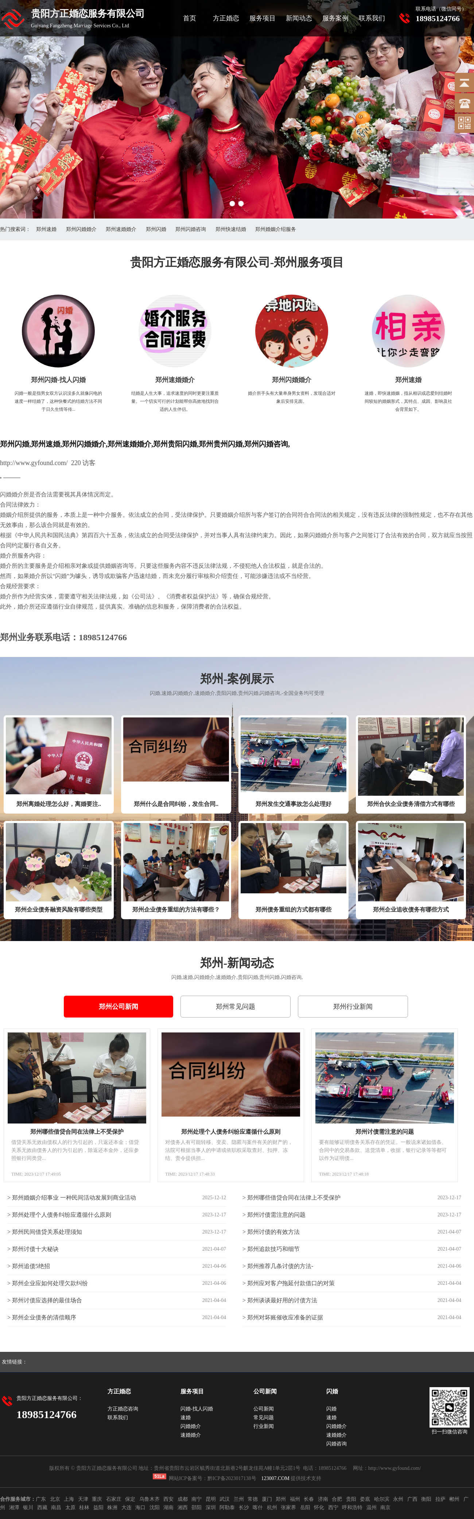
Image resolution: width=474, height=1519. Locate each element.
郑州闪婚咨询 (190, 229)
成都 (183, 1499)
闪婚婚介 (190, 1426)
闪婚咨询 (336, 1444)
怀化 (319, 1507)
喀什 (258, 1507)
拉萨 (440, 1499)
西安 (168, 1499)
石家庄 (113, 1499)
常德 (253, 1499)
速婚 (185, 1417)
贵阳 (351, 1499)
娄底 (365, 1499)
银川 (28, 1507)
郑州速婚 (46, 229)
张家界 (288, 1507)
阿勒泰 (227, 1507)
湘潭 (14, 1507)
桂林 (84, 1507)
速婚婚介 (190, 1435)
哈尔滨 (381, 1499)
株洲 (112, 1507)
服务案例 (335, 18)
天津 (83, 1499)
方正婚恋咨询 (123, 1409)
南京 (385, 1507)
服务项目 (262, 18)
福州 (295, 1499)
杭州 (272, 1507)
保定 (130, 1499)
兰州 (239, 1499)
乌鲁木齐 (149, 1499)
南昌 (56, 1507)
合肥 (337, 1499)
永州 (398, 1499)
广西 (412, 1499)
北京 (55, 1499)
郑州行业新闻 (353, 1006)
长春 (309, 1499)
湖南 (168, 1507)
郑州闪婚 (156, 229)
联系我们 (372, 18)
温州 (371, 1507)
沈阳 (154, 1507)
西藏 (42, 1507)
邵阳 (196, 1507)
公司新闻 (263, 1409)
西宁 (333, 1507)
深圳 (211, 1507)
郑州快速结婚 (230, 229)
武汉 (224, 1499)
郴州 (454, 1499)
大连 (126, 1507)
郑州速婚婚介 (121, 229)
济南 (323, 1499)
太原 (70, 1507)
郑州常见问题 (235, 1006)
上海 (69, 1499)
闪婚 (331, 1409)
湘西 (183, 1507)
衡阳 (426, 1499)
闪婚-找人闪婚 (196, 1409)
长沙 (244, 1507)
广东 (41, 1499)
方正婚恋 (226, 18)
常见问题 (263, 1417)
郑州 (281, 1499)
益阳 (98, 1507)
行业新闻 (263, 1426)
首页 (189, 18)
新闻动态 (299, 18)
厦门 (267, 1499)
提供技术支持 (291, 1478)
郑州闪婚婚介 (81, 229)
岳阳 (305, 1507)
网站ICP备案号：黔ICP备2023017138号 (212, 1478)
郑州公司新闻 (118, 1006)
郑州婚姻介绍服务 (275, 229)
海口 (140, 1507)
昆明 (211, 1499)
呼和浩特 (352, 1507)
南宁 (196, 1499)
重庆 (97, 1499)
